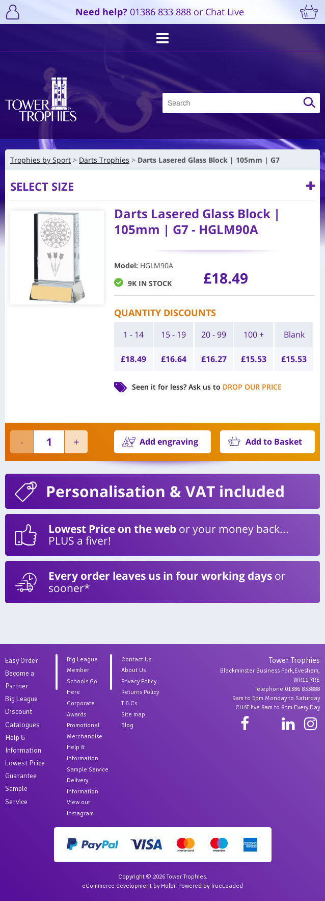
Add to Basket (274, 441)
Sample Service (88, 770)
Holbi (168, 886)
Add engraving (169, 441)
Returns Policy (140, 692)
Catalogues (22, 724)
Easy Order (21, 660)
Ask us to (235, 387)
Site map (133, 714)
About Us (133, 670)
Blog (127, 725)
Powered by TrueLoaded (210, 886)
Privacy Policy (138, 681)
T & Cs (129, 703)
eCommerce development (117, 886)
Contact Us (136, 659)
